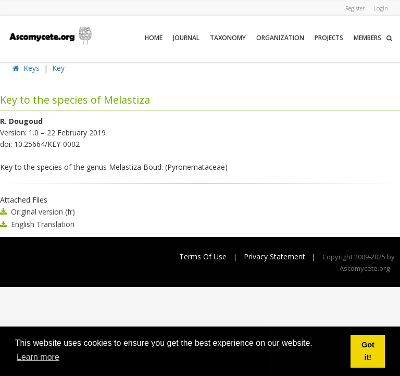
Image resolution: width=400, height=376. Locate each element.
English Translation (42, 224)
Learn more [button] (38, 357)
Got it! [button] (367, 351)
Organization (280, 37)
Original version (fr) (43, 212)
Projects (329, 37)
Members (367, 37)
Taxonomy (228, 37)
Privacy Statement (274, 256)
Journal (186, 37)
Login (380, 8)
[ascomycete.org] (50, 35)
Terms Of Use (203, 256)
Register (355, 8)
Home (153, 37)
